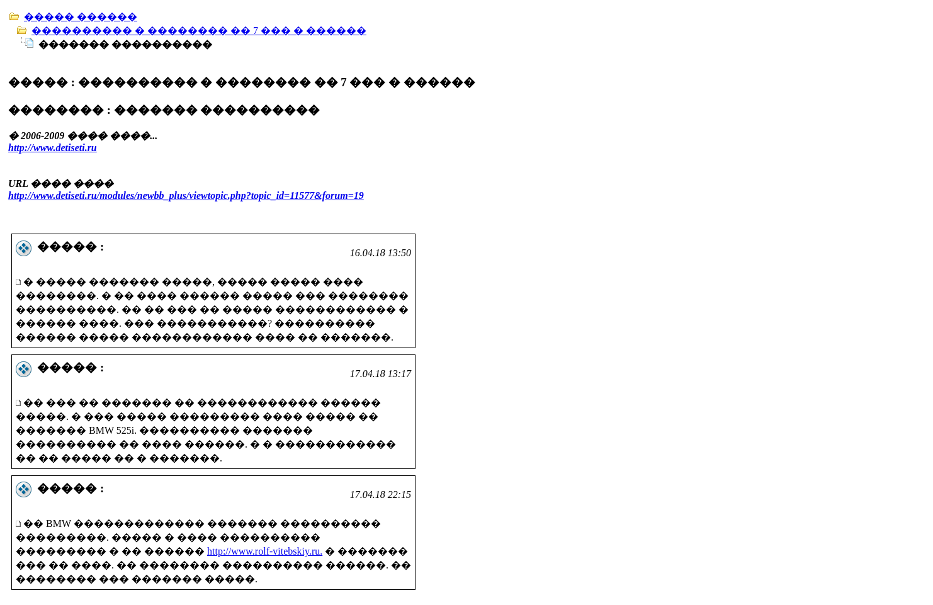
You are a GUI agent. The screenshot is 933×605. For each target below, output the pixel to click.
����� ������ (80, 16)
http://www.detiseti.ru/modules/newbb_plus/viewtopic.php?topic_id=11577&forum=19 (186, 195)
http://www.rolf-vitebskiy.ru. (264, 551)
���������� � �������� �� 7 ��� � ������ (198, 30)
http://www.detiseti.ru (52, 147)
